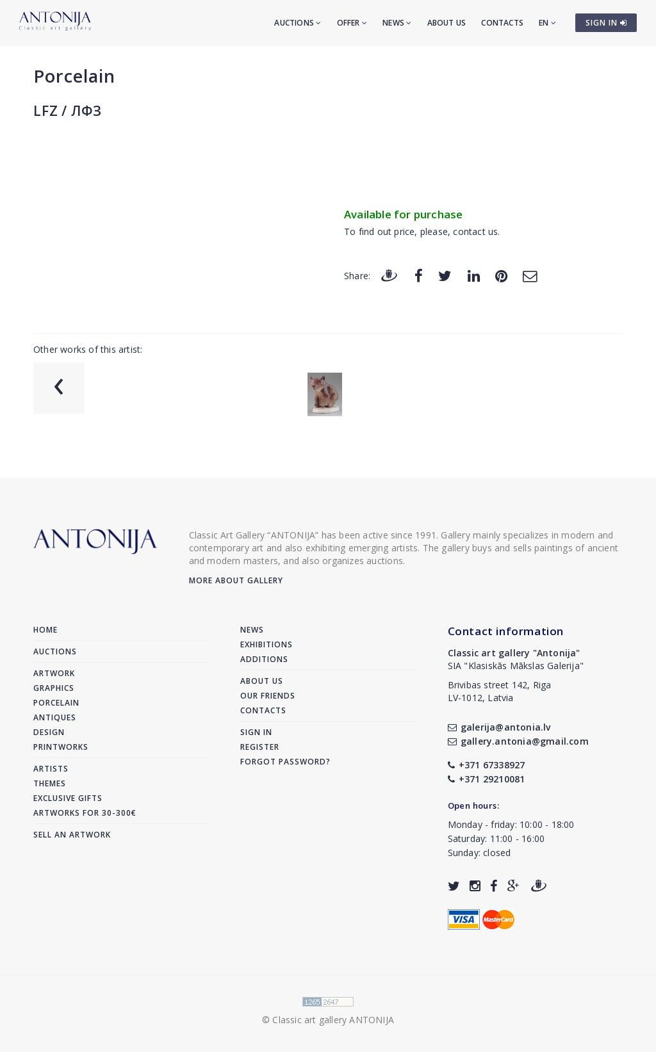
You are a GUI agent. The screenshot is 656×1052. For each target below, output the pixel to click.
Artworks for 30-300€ (84, 812)
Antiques (54, 717)
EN (547, 22)
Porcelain (74, 76)
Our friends (267, 695)
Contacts (502, 22)
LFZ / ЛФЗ (67, 111)
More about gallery (236, 580)
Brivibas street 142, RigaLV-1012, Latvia (500, 691)
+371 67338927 (486, 765)
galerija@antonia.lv (499, 727)
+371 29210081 (486, 779)
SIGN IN (606, 22)
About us (446, 22)
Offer (352, 22)
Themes (49, 783)
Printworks (60, 746)
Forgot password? (285, 761)
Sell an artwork (72, 834)
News (396, 22)
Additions (264, 659)
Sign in (256, 732)
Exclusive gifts (67, 798)
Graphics (53, 688)
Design (49, 732)
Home (45, 629)
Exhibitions (266, 644)
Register (259, 746)
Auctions (297, 22)
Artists (51, 768)
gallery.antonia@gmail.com (518, 741)
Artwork (54, 673)
